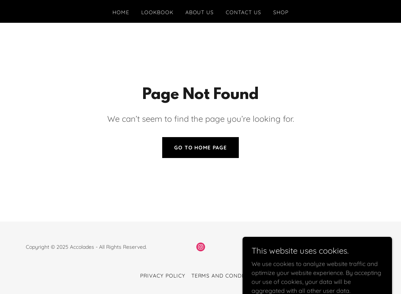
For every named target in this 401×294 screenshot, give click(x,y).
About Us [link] (199, 12)
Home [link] (120, 12)
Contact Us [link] (243, 12)
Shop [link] (281, 12)
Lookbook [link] (157, 12)
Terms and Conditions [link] (226, 275)
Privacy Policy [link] (162, 275)
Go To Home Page (200, 147)
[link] (200, 246)
